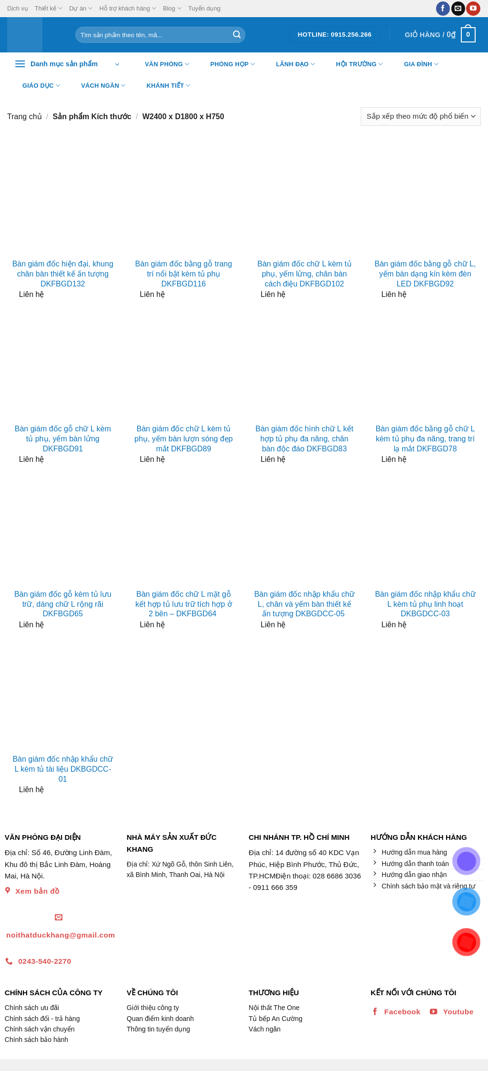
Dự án (80, 8)
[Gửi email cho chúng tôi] (458, 8)
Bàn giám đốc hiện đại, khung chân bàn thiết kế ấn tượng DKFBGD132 (62, 274)
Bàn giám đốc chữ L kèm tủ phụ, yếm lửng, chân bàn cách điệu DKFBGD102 (304, 274)
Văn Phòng (161, 64)
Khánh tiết (163, 86)
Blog (172, 8)
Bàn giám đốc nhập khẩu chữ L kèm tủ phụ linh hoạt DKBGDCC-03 (425, 604)
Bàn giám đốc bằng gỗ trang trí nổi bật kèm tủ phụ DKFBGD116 (183, 274)
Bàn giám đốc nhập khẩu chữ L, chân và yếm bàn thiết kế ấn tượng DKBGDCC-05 (304, 604)
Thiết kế (48, 8)
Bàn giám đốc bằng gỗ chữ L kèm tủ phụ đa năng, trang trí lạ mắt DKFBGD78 (425, 439)
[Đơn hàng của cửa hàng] (421, 116)
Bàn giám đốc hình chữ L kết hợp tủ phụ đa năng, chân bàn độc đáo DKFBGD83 (304, 439)
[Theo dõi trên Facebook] (443, 8)
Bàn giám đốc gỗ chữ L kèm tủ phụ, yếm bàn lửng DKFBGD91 (63, 439)
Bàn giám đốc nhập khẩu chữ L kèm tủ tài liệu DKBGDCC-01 (62, 769)
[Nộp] (237, 35)
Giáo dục (35, 86)
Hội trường (353, 64)
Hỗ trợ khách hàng (127, 8)
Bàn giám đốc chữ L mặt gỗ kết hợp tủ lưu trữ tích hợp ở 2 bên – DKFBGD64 (183, 604)
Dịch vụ (17, 8)
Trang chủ (24, 116)
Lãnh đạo (289, 64)
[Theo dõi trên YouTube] (473, 8)
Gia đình (415, 64)
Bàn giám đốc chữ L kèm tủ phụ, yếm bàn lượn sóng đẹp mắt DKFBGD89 (183, 439)
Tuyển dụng (204, 8)
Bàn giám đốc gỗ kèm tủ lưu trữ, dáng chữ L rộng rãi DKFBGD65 (63, 604)
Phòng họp (226, 64)
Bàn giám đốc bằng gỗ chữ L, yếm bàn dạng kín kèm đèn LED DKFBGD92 (425, 274)
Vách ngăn (97, 86)
